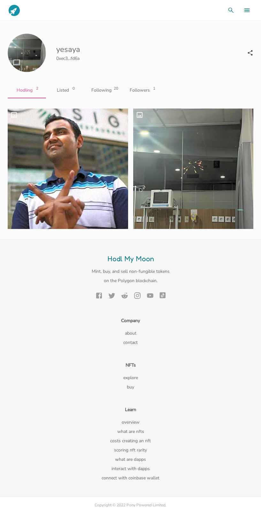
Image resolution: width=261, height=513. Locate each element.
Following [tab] (103, 90)
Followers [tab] (142, 90)
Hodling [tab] (27, 90)
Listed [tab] (65, 90)
